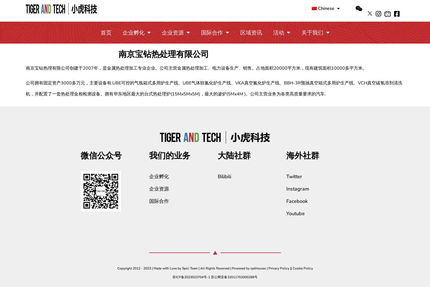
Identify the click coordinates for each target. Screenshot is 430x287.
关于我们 (315, 32)
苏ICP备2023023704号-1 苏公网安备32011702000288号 (215, 277)
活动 (281, 32)
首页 (106, 32)
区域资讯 (251, 32)
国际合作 (215, 32)
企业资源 (176, 32)
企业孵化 (137, 32)
